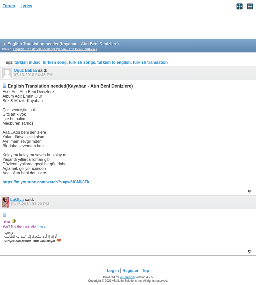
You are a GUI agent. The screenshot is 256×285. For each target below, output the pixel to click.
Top (145, 270)
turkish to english (113, 62)
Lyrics (26, 6)
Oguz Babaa (25, 70)
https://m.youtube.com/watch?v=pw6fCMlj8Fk (45, 182)
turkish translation (150, 62)
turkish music (27, 62)
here (41, 226)
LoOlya (17, 199)
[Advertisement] (40, 25)
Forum (8, 6)
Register (130, 270)
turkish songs (82, 62)
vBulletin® (127, 277)
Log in (113, 270)
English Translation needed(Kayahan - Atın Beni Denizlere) (55, 49)
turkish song (55, 62)
